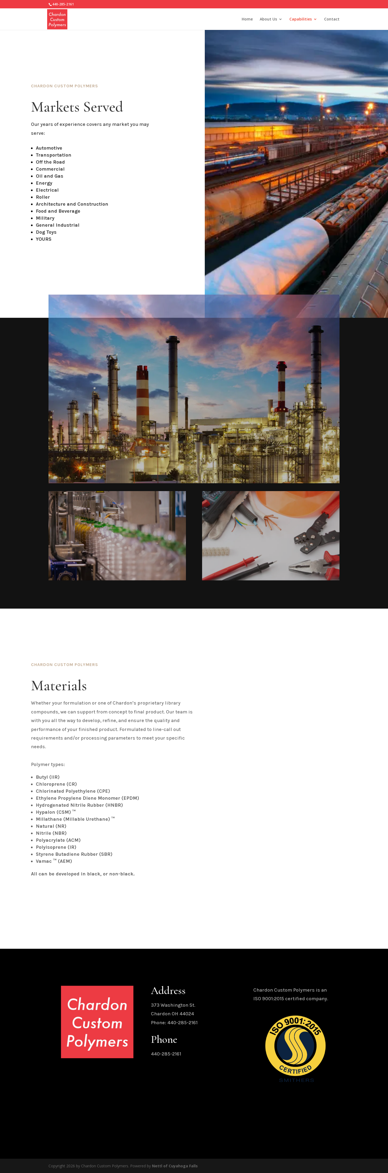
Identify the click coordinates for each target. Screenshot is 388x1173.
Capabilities (300, 19)
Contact (332, 19)
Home (247, 19)
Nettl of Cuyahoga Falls (175, 1165)
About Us (268, 19)
